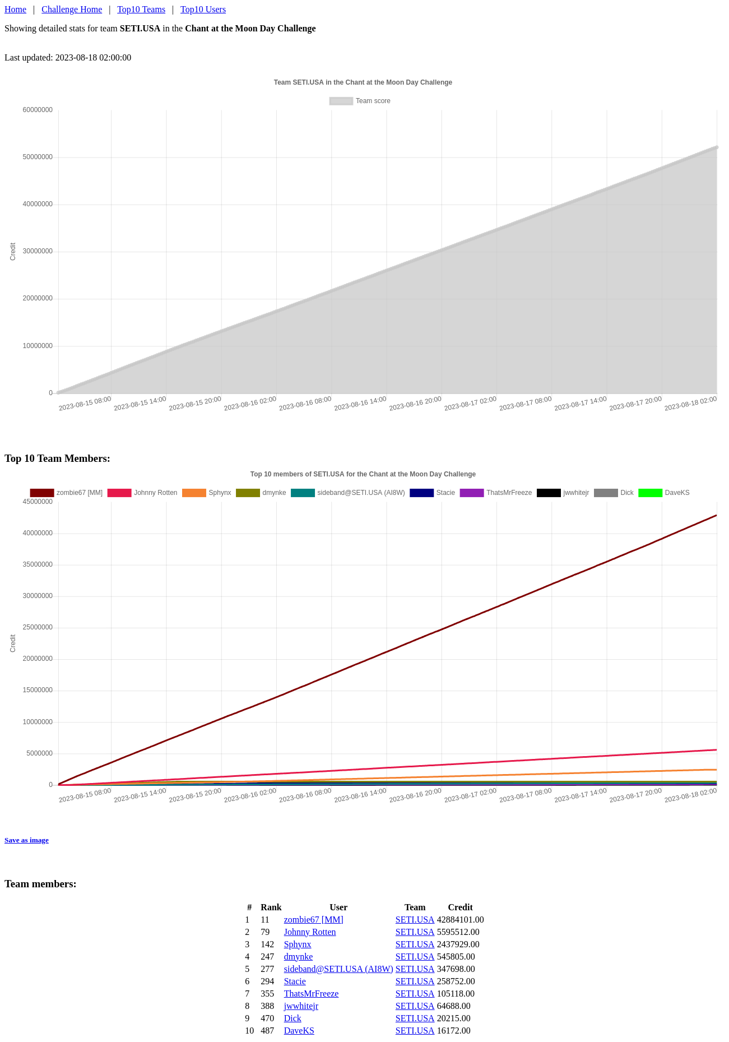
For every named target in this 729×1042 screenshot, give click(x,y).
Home (15, 9)
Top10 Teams (141, 9)
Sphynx (298, 944)
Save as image (26, 840)
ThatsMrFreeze (311, 993)
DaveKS (299, 1030)
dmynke (298, 956)
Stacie (295, 981)
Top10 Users (203, 9)
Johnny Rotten (310, 932)
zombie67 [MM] (313, 919)
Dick (292, 1018)
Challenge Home (71, 9)
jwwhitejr (301, 1006)
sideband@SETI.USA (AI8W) (338, 969)
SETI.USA (415, 919)
